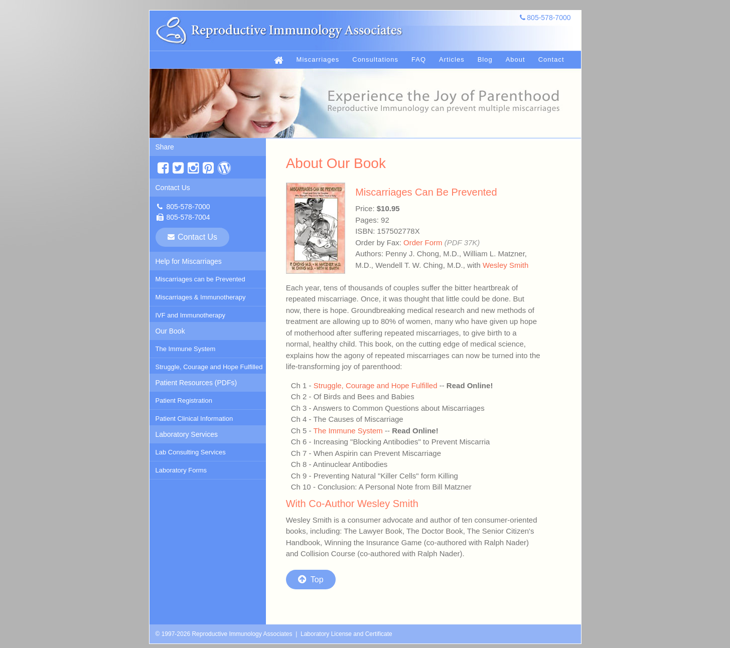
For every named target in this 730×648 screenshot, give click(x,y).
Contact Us (173, 188)
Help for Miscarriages (189, 261)
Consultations (375, 59)
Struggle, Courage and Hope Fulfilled (209, 367)
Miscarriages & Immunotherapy (201, 297)
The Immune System (186, 349)
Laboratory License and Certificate (346, 633)
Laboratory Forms (181, 470)
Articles (452, 59)
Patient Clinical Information (194, 418)
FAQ (418, 59)
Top (311, 579)
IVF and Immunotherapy (190, 315)
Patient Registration (184, 400)
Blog (485, 59)
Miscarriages (318, 59)
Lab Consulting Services (191, 452)
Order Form (423, 242)
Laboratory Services (187, 434)
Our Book (170, 331)
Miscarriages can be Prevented (200, 279)
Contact (551, 59)
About (515, 59)
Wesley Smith (505, 265)
